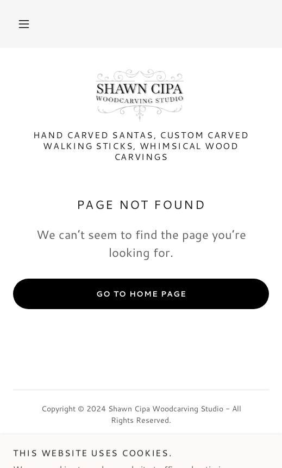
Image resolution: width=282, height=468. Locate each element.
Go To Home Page (141, 293)
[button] (24, 24)
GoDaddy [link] (163, 444)
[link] (141, 95)
